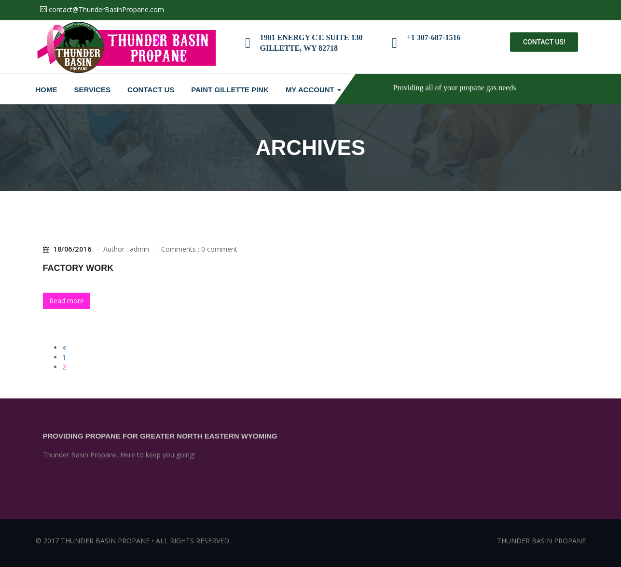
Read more (66, 300)
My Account (313, 89)
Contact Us (150, 89)
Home (46, 89)
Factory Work (78, 268)
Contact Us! (544, 42)
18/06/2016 (67, 249)
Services (92, 89)
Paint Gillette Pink (230, 89)
